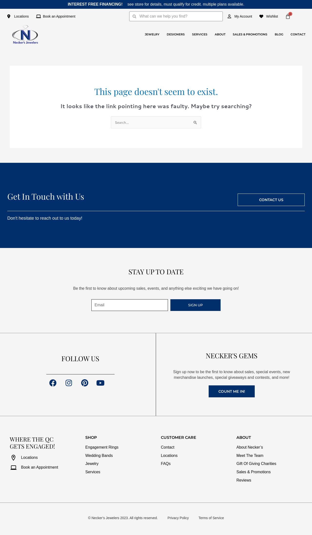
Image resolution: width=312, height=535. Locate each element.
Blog (279, 34)
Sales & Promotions (250, 34)
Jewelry (152, 34)
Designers (176, 34)
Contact (298, 34)
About (220, 34)
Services (199, 34)
